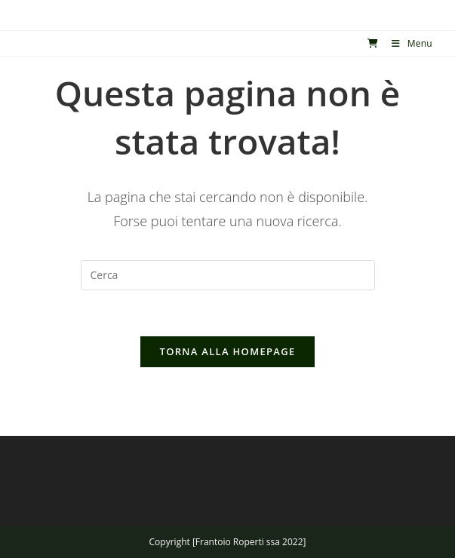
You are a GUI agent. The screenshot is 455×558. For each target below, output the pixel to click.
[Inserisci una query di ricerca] (228, 275)
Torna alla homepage (228, 351)
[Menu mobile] (406, 43)
